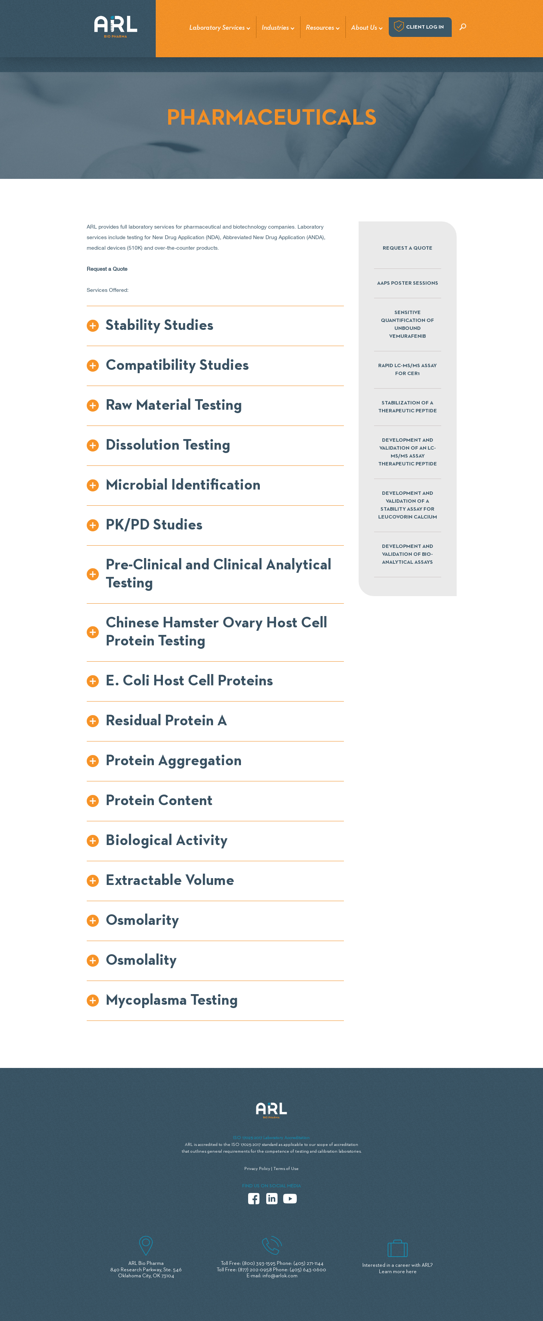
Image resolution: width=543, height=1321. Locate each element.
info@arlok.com (280, 1275)
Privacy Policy (257, 1169)
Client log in (425, 27)
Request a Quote (408, 248)
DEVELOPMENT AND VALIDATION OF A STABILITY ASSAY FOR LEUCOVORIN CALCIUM (407, 505)
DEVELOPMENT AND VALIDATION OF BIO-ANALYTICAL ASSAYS (407, 554)
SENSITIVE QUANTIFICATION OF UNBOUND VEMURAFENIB (407, 324)
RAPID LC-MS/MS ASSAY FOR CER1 (407, 369)
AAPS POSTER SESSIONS (407, 283)
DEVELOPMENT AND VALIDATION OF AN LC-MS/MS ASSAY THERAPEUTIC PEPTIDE (407, 452)
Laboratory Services (217, 27)
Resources (320, 27)
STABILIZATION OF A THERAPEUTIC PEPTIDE (407, 406)
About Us (364, 27)
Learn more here (398, 1271)
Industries (275, 27)
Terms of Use (286, 1169)
